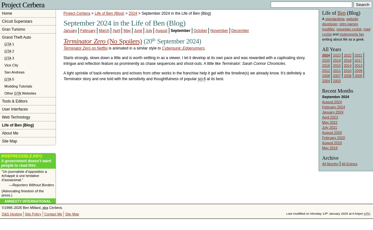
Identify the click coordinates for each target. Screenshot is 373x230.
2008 (326, 76)
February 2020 (333, 138)
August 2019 (332, 143)
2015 (337, 65)
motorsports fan (351, 34)
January (70, 30)
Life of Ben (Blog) (109, 13)
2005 (358, 76)
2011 (337, 71)
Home (7, 13)
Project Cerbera (22, 5)
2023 (337, 55)
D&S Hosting (12, 214)
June (138, 30)
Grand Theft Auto (16, 37)
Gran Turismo (13, 29)
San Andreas (14, 72)
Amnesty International (27, 201)
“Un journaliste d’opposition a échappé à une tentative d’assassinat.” (28, 178)
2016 (326, 65)
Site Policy (33, 214)
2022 (347, 55)
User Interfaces (15, 109)
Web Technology (16, 117)
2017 (358, 60)
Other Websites (20, 93)
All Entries (349, 164)
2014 (347, 65)
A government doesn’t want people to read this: (27, 161)
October (200, 30)
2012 (326, 71)
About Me (10, 133)
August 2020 (332, 132)
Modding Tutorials (18, 86)
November (219, 30)
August (161, 30)
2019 (337, 60)
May (127, 30)
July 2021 (329, 127)
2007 (337, 76)
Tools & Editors (14, 101)
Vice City (11, 65)
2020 (326, 60)
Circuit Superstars (17, 21)
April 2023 (330, 117)
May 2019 (330, 148)
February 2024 (333, 107)
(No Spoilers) (102, 41)
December (240, 30)
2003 (337, 81)
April (116, 30)
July (148, 30)
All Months (330, 164)
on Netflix (85, 48)
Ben (342, 13)
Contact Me (53, 214)
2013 (358, 65)
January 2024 (333, 112)
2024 (133, 13)
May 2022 (330, 122)
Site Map (9, 141)
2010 (347, 71)
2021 (358, 55)
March (104, 30)
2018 (347, 60)
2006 (347, 76)
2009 (358, 71)
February (88, 30)
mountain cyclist (348, 29)
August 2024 (332, 102)
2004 (326, 81)
